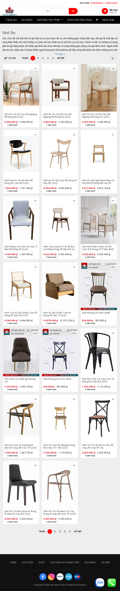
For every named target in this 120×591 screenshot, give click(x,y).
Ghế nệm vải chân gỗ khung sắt (21, 390)
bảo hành (90, 562)
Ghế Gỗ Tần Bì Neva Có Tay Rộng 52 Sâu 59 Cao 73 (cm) (59, 527)
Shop (42, 562)
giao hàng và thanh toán (64, 562)
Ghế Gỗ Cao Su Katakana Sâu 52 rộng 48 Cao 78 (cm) (19, 458)
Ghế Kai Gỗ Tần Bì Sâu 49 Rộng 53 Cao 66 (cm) (19, 185)
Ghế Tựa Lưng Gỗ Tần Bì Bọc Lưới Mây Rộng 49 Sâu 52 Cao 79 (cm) (58, 253)
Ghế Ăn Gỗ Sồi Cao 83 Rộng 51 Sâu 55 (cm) (59, 185)
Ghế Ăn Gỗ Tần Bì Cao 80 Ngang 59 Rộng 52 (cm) (58, 116)
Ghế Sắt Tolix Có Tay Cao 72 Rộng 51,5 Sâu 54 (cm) (97, 390)
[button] (97, 24)
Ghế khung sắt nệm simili (97, 320)
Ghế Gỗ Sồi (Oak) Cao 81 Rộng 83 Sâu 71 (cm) (58, 321)
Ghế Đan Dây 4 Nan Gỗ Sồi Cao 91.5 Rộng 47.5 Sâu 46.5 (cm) (97, 253)
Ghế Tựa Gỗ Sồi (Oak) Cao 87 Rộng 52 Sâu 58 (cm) (20, 321)
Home (13, 562)
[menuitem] (11, 24)
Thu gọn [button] (59, 54)
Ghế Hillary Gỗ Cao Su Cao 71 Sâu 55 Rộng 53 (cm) (20, 253)
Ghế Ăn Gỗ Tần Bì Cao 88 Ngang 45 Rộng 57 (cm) (97, 116)
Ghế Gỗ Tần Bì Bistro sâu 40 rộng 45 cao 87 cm (97, 458)
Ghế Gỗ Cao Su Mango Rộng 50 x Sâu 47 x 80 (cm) (59, 458)
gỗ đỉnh (105, 562)
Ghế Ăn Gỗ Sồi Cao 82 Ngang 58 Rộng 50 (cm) (19, 116)
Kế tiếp (60, 58)
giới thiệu (27, 562)
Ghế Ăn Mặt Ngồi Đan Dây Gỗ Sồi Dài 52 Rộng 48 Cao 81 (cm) (98, 185)
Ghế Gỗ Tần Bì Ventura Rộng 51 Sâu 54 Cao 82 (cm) (18, 527)
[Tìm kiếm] (73, 13)
